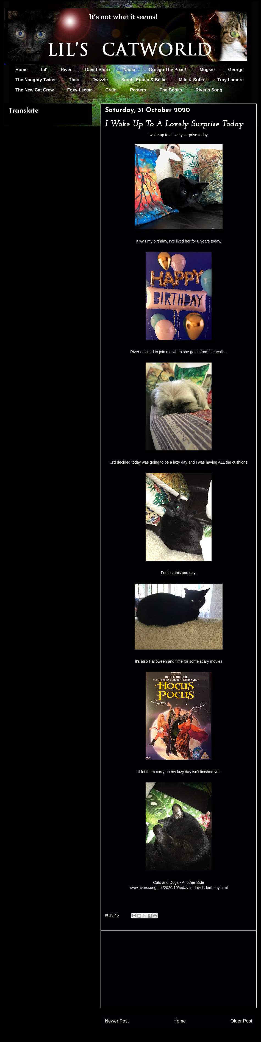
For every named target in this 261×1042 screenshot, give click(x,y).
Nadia (129, 69)
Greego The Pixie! (167, 69)
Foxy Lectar (79, 90)
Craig (110, 90)
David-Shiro (97, 69)
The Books (171, 90)
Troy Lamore (230, 79)
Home (21, 69)
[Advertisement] (178, 969)
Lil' (44, 69)
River (66, 69)
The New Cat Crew (34, 90)
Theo (74, 79)
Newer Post (117, 1021)
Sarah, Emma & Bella (143, 79)
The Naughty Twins (35, 79)
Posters (138, 90)
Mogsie (207, 69)
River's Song (209, 90)
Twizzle (100, 79)
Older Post (241, 1021)
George (236, 69)
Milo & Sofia (191, 79)
